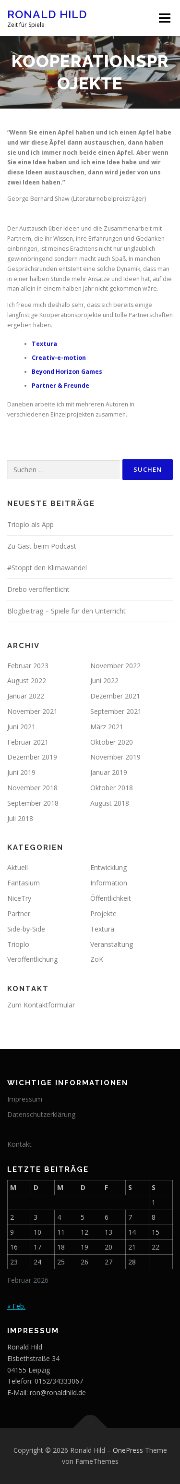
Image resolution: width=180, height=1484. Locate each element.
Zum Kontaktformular (41, 1004)
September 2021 (116, 711)
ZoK (96, 959)
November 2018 (32, 787)
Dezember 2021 (115, 695)
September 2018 (33, 803)
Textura (44, 344)
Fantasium (23, 882)
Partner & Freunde (60, 385)
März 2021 (106, 726)
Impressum (24, 1099)
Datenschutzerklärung (41, 1114)
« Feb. (16, 1306)
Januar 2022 (25, 695)
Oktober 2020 (111, 742)
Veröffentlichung (32, 959)
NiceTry (19, 898)
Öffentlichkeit (110, 898)
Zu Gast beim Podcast (41, 546)
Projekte (103, 913)
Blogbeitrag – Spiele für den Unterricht (66, 610)
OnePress (128, 1450)
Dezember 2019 (32, 756)
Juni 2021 (21, 726)
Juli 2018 (20, 818)
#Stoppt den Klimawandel (47, 567)
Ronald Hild (47, 14)
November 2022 (115, 665)
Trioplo (18, 944)
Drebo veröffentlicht (38, 589)
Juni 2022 (104, 680)
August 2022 (26, 680)
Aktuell (17, 867)
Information (108, 882)
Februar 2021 (27, 742)
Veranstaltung (111, 944)
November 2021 (32, 711)
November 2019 (115, 756)
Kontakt (19, 1144)
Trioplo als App (30, 524)
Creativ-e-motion (59, 358)
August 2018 (109, 803)
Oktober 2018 (111, 787)
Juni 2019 (21, 772)
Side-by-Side (26, 928)
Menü (164, 18)
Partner (18, 913)
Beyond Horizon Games (67, 372)
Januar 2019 (108, 772)
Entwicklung (108, 867)
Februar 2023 (27, 665)
